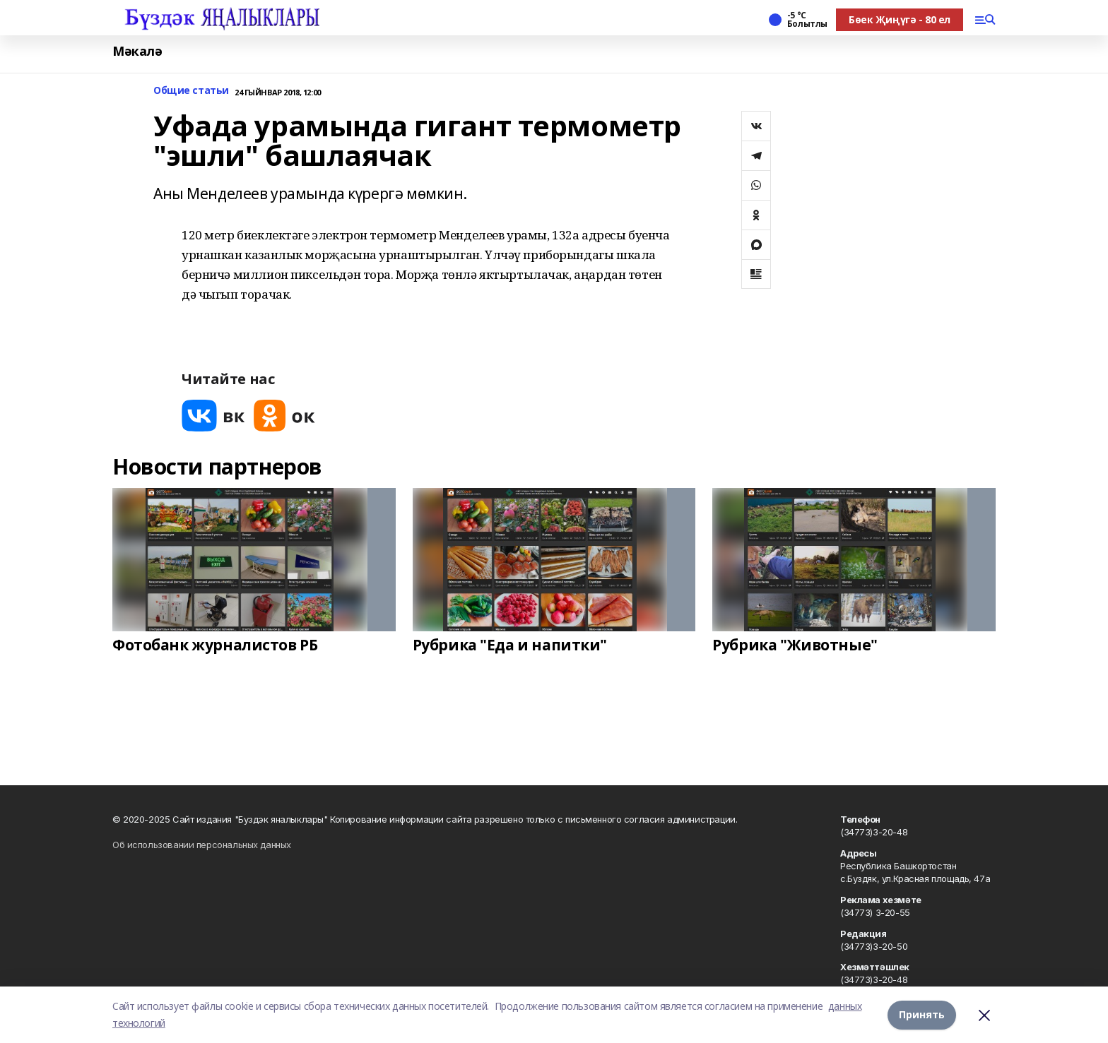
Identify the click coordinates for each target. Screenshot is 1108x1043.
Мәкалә (137, 51)
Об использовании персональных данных (201, 844)
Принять (922, 1014)
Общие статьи (191, 91)
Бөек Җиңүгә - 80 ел (899, 19)
